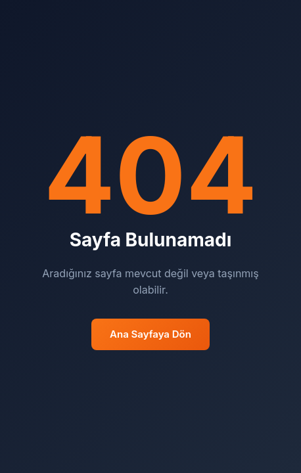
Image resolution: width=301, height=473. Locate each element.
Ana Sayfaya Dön (150, 334)
